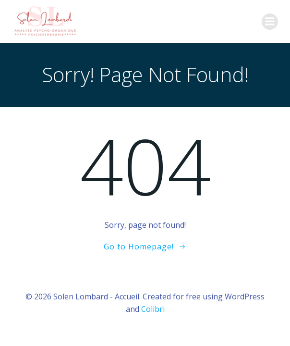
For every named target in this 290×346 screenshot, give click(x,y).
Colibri (153, 309)
